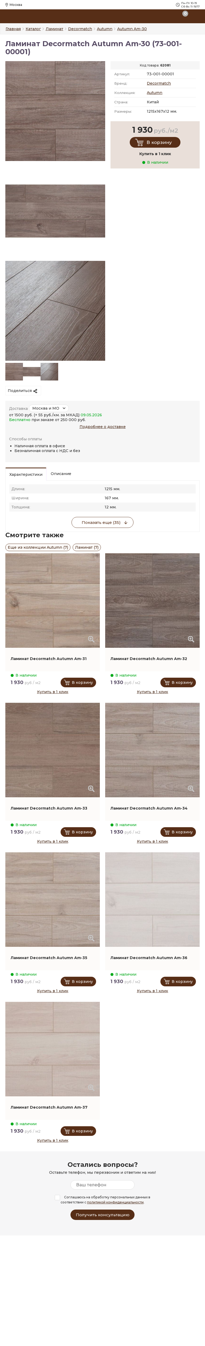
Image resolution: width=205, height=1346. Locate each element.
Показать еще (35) (101, 522)
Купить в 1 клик (52, 691)
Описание (61, 473)
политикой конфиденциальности (115, 1202)
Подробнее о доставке (103, 426)
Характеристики (25, 474)
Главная (13, 28)
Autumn (154, 92)
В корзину (159, 142)
